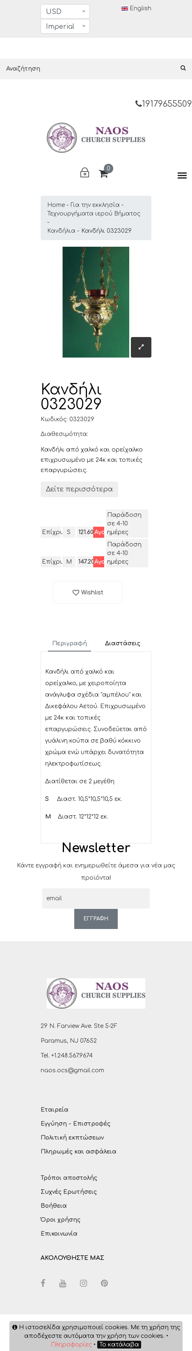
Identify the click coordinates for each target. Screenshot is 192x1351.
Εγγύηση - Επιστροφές (75, 1124)
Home (56, 205)
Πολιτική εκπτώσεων (72, 1138)
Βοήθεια (54, 1206)
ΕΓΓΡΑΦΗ (96, 919)
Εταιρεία (55, 1110)
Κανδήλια (61, 231)
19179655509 (163, 104)
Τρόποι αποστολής (69, 1178)
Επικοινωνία (59, 1234)
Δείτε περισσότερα (79, 489)
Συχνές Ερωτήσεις (69, 1192)
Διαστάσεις (122, 643)
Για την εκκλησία (95, 205)
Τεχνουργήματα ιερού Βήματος (93, 214)
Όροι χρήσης (60, 1220)
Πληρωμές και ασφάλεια (79, 1152)
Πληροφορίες (71, 1345)
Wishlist (92, 592)
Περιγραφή (69, 643)
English (136, 8)
